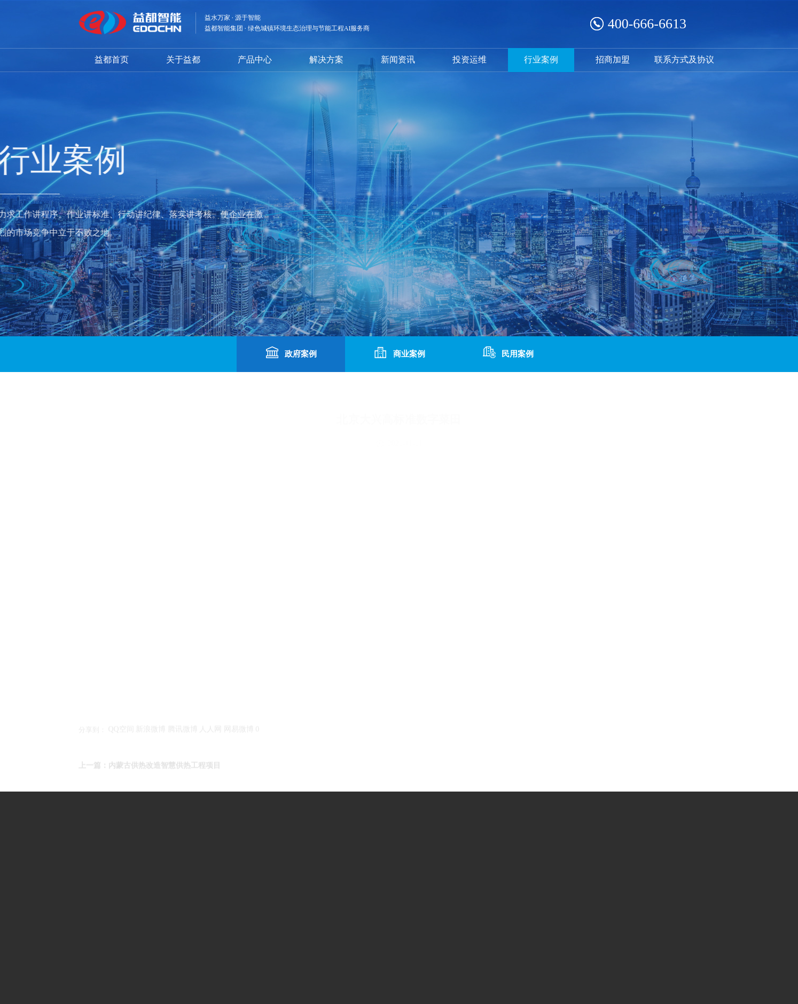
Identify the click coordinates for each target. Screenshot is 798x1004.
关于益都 (183, 59)
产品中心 (255, 59)
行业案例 (541, 59)
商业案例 (399, 353)
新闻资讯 (398, 59)
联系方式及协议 (684, 59)
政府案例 (290, 353)
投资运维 (469, 59)
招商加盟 (613, 59)
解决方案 (326, 59)
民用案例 (507, 353)
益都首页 (112, 59)
